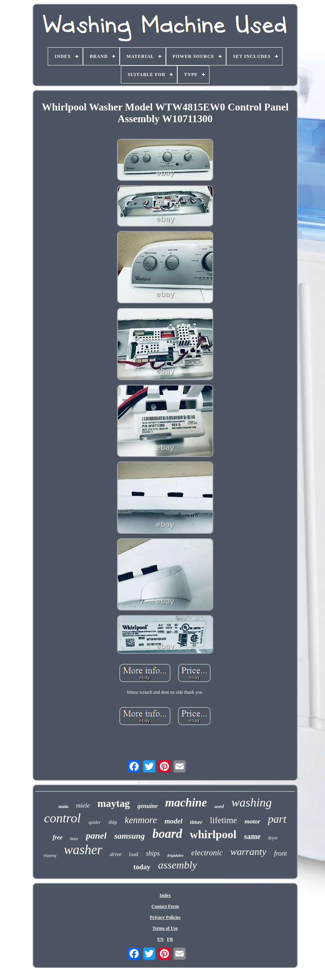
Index (164, 895)
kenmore (141, 820)
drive (116, 854)
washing (251, 802)
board (167, 834)
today (141, 867)
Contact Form (165, 906)
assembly (177, 865)
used (219, 806)
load (133, 854)
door (74, 838)
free (57, 837)
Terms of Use (165, 928)
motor (253, 821)
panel (96, 836)
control (62, 818)
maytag (113, 803)
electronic (207, 852)
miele (83, 805)
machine (186, 802)
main (63, 806)
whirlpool (213, 834)
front (280, 853)
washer (83, 849)
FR (170, 939)
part (277, 819)
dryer (273, 838)
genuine (148, 806)
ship (112, 822)
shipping (49, 855)
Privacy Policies (165, 917)
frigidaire (175, 855)
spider (94, 822)
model (173, 821)
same (252, 836)
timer (196, 822)
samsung (129, 836)
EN (160, 939)
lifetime (223, 820)
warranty (248, 851)
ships (153, 853)
